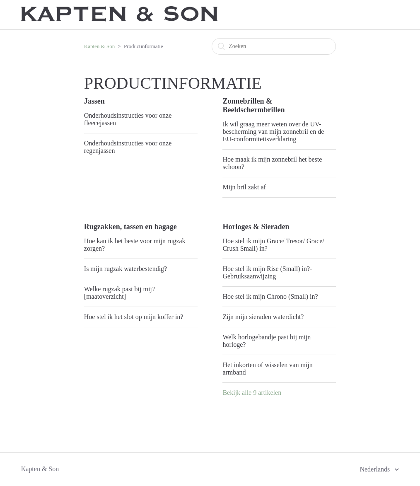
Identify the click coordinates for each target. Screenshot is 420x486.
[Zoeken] (274, 46)
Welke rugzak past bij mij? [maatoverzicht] (119, 292)
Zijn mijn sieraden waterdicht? (263, 316)
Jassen (94, 101)
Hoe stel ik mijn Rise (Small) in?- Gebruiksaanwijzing (267, 272)
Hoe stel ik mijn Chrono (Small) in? (270, 296)
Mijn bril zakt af (244, 187)
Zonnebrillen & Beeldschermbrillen (253, 105)
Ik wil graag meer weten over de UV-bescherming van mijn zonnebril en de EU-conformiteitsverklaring (273, 132)
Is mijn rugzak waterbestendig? (125, 268)
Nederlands (375, 469)
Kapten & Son (99, 46)
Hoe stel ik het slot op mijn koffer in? (133, 316)
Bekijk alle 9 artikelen (251, 392)
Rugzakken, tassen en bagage (130, 226)
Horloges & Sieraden (255, 226)
